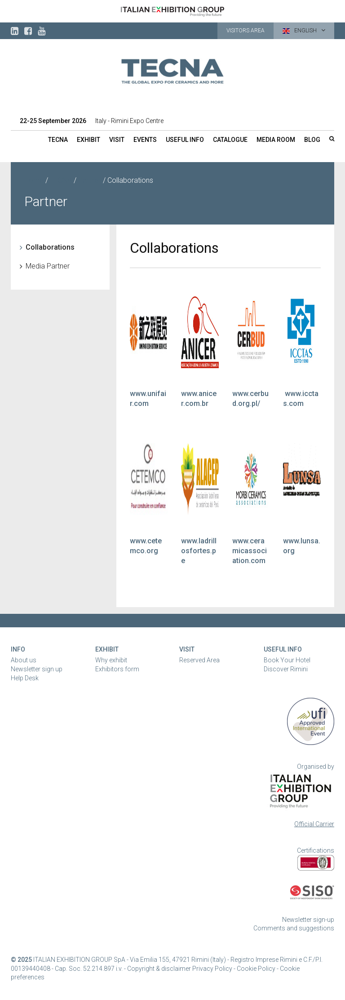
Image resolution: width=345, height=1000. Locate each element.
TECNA (58, 139)
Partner (89, 180)
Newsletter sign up (36, 669)
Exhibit (88, 139)
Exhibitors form (117, 669)
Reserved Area (199, 660)
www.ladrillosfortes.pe (199, 551)
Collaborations (50, 247)
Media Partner (48, 266)
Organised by (315, 766)
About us (23, 660)
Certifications (315, 850)
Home (34, 180)
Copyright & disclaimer (159, 968)
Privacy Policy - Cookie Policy (233, 968)
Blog (312, 139)
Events (145, 139)
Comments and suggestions (293, 928)
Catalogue (230, 139)
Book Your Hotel (287, 660)
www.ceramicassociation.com (249, 551)
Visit (116, 139)
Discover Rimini (286, 669)
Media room (276, 139)
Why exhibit (111, 660)
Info (18, 649)
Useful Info (283, 649)
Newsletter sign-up (308, 919)
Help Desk (25, 678)
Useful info (185, 139)
